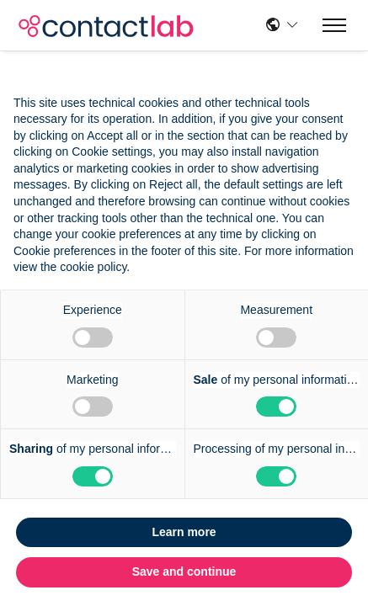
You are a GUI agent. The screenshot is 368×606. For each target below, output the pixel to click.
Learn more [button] (184, 532)
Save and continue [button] (184, 571)
